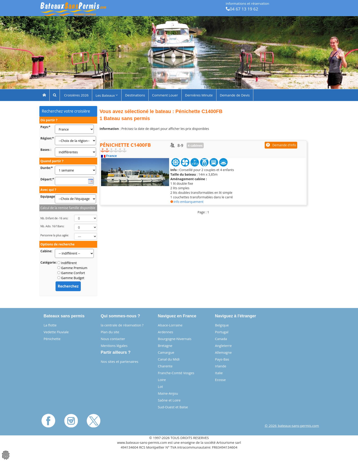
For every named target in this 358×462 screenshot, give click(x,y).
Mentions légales (114, 345)
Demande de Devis (235, 95)
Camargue (166, 352)
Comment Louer (165, 95)
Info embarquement (186, 201)
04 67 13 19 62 (242, 9)
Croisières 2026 (76, 95)
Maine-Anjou (168, 393)
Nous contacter (113, 338)
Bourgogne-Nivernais (174, 338)
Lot (160, 386)
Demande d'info (281, 145)
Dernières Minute (199, 95)
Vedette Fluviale (56, 332)
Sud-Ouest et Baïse (173, 407)
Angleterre (223, 345)
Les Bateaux (107, 95)
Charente (165, 366)
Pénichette (52, 338)
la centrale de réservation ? (122, 325)
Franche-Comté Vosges (176, 373)
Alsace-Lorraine (170, 325)
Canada (221, 338)
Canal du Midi (169, 359)
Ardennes (165, 332)
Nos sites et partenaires (119, 361)
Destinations (135, 95)
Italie (219, 373)
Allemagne (223, 352)
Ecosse (220, 379)
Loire (162, 379)
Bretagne (165, 345)
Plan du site (110, 332)
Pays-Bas (222, 359)
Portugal (222, 332)
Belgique (222, 325)
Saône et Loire (169, 400)
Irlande (220, 366)
